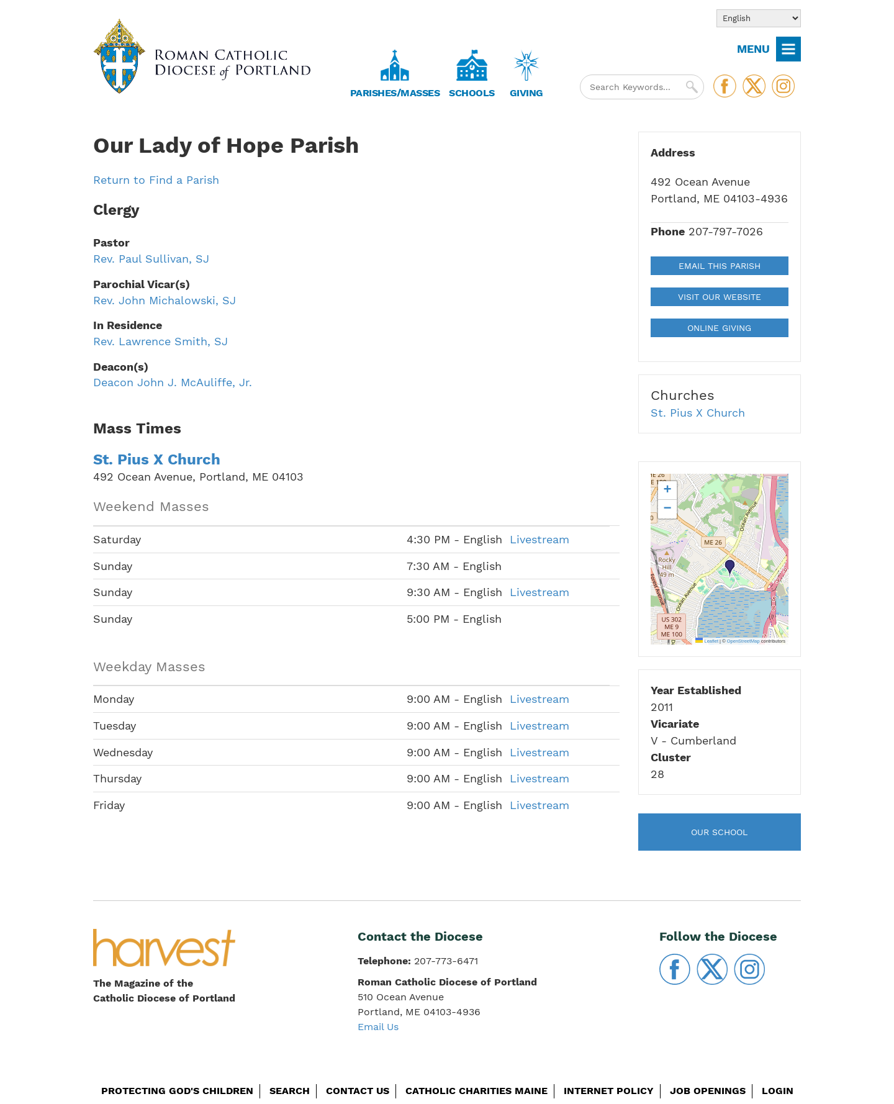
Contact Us (357, 1091)
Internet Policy (609, 1091)
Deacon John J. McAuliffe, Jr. (172, 382)
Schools (472, 93)
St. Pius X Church (156, 459)
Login (777, 1091)
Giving (526, 93)
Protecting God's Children (177, 1091)
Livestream (539, 539)
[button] (730, 569)
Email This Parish (720, 266)
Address (673, 152)
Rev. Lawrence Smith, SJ (160, 341)
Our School (719, 832)
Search (289, 1091)
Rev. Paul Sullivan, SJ (151, 258)
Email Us (378, 1027)
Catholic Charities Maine (476, 1091)
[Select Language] (758, 18)
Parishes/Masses (395, 93)
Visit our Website (719, 297)
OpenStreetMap (743, 641)
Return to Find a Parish (156, 179)
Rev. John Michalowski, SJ (164, 300)
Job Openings (708, 1091)
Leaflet (706, 641)
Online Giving (719, 328)
